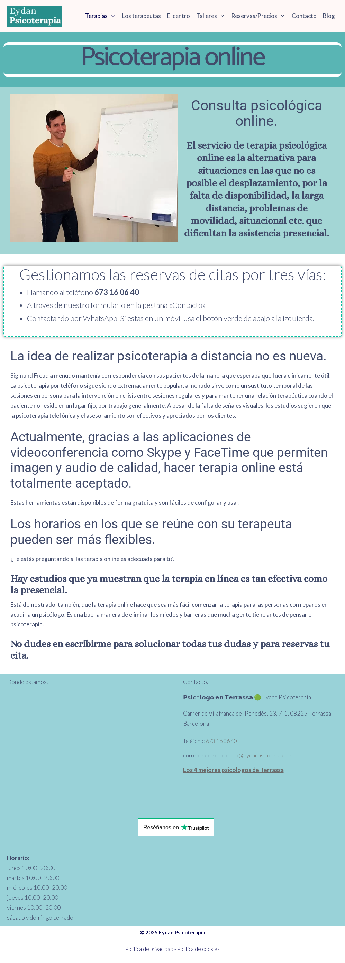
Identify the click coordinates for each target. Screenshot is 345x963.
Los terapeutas (141, 15)
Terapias (102, 16)
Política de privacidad (149, 950)
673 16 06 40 (221, 742)
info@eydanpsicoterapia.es (262, 756)
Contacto (304, 15)
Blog (329, 15)
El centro (178, 15)
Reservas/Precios (260, 16)
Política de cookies (198, 950)
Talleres (212, 16)
